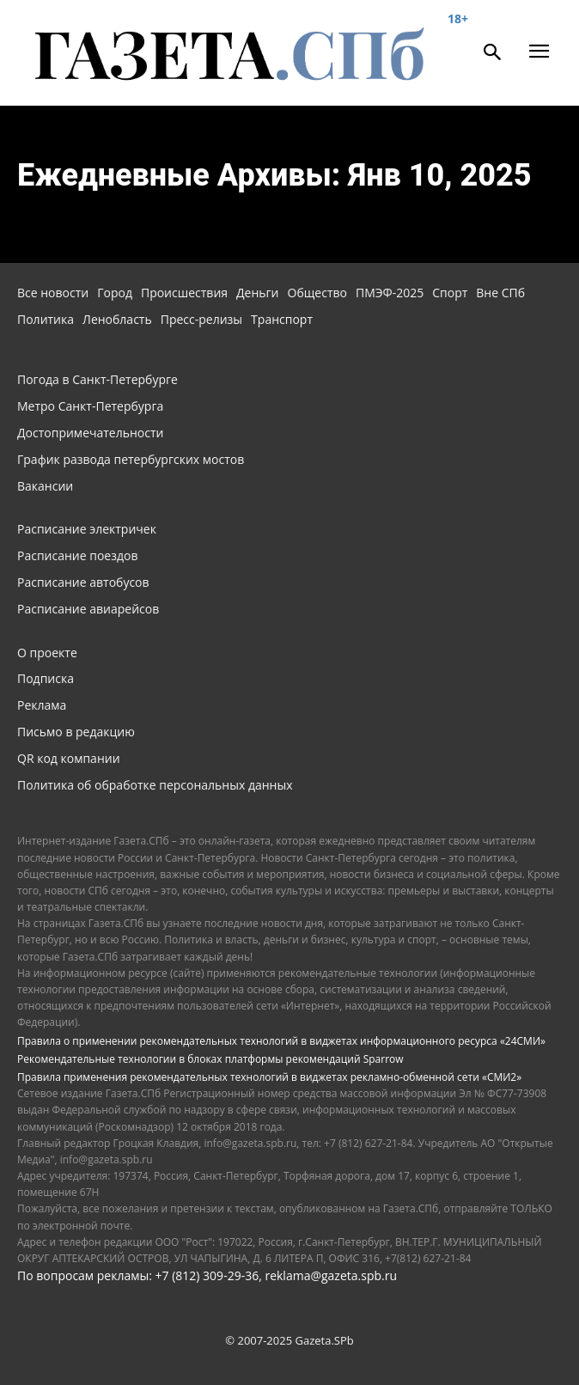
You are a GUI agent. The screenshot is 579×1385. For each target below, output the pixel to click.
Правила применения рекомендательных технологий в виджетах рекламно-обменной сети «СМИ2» (269, 1077)
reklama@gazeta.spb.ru (331, 1275)
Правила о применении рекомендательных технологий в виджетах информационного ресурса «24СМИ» (281, 1041)
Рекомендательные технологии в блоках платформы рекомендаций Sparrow (210, 1059)
